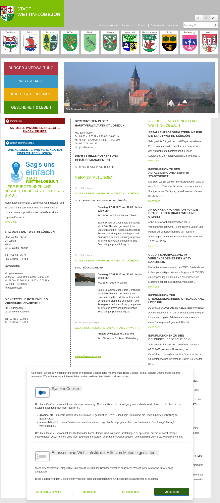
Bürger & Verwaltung (31, 68)
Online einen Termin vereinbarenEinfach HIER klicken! (35, 151)
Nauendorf (130, 32)
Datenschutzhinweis (48, 491)
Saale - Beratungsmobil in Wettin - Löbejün (107, 193)
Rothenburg (189, 32)
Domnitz (50, 32)
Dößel (70, 32)
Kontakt (142, 25)
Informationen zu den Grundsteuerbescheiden (169, 337)
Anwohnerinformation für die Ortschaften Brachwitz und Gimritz (173, 213)
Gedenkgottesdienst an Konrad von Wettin (107, 327)
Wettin (209, 32)
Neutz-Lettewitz (149, 32)
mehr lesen (10, 222)
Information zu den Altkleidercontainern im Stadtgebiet (168, 173)
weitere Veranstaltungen (88, 356)
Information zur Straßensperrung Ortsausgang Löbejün (176, 299)
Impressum (89, 491)
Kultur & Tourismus (31, 94)
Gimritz (90, 32)
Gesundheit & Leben (31, 107)
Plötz (169, 32)
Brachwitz (10, 32)
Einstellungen (130, 491)
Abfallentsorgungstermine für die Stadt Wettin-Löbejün (175, 134)
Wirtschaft (31, 81)
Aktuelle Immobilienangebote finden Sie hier (35, 129)
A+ (214, 17)
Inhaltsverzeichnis (108, 25)
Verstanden (171, 491)
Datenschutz (157, 25)
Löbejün (110, 32)
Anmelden (173, 25)
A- (199, 17)
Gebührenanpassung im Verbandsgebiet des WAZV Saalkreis (169, 258)
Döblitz (30, 32)
